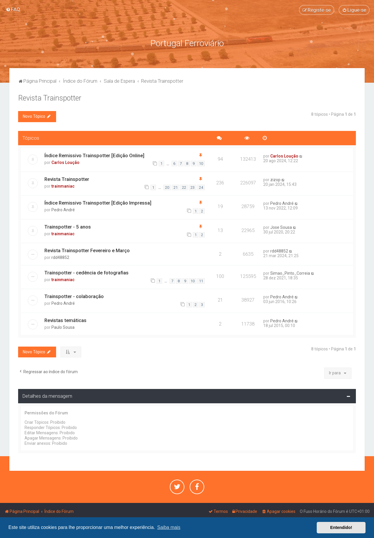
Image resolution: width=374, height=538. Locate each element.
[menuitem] (13, 9)
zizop (275, 179)
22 (184, 187)
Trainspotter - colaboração (74, 296)
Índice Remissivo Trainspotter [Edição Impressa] (97, 202)
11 (201, 280)
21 (176, 187)
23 (193, 187)
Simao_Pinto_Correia (290, 272)
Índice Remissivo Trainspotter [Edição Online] (94, 155)
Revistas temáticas (65, 320)
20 (167, 187)
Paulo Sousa (63, 326)
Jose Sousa (281, 226)
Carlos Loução (65, 162)
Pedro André (63, 209)
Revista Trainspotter (49, 98)
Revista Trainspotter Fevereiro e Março (87, 250)
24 (201, 187)
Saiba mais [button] (168, 527)
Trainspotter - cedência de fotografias (86, 272)
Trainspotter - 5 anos (67, 226)
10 (201, 163)
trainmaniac (63, 185)
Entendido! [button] (341, 527)
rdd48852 (60, 257)
